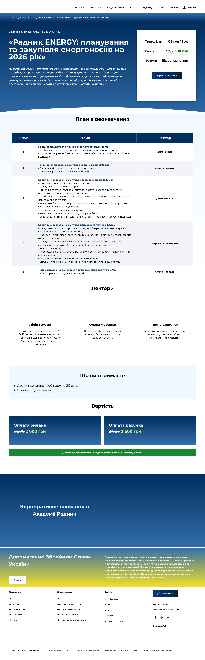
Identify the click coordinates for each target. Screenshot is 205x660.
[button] (189, 7)
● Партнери (14, 604)
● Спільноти (14, 620)
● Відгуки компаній (17, 609)
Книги (161, 8)
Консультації (146, 8)
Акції (132, 8)
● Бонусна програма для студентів (71, 620)
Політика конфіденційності (60, 650)
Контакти (174, 8)
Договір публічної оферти (88, 650)
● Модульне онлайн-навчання (69, 604)
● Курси (60, 599)
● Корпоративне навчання (68, 609)
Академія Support (115, 8)
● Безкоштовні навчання (67, 615)
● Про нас (13, 599)
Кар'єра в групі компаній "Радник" (158, 650)
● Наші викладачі (16, 615)
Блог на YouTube (160, 626)
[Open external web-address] (22, 7)
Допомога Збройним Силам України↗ (121, 650)
